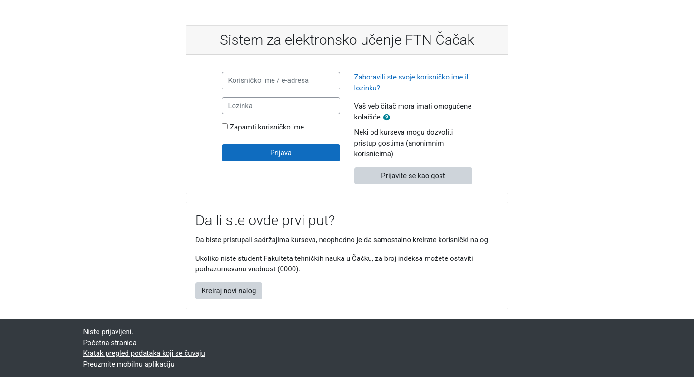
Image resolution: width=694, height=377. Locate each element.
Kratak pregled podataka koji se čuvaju (144, 353)
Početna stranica (110, 342)
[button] (388, 118)
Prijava (281, 153)
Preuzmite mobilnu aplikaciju (129, 364)
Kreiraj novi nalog (229, 291)
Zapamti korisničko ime (267, 127)
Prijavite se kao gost (413, 175)
